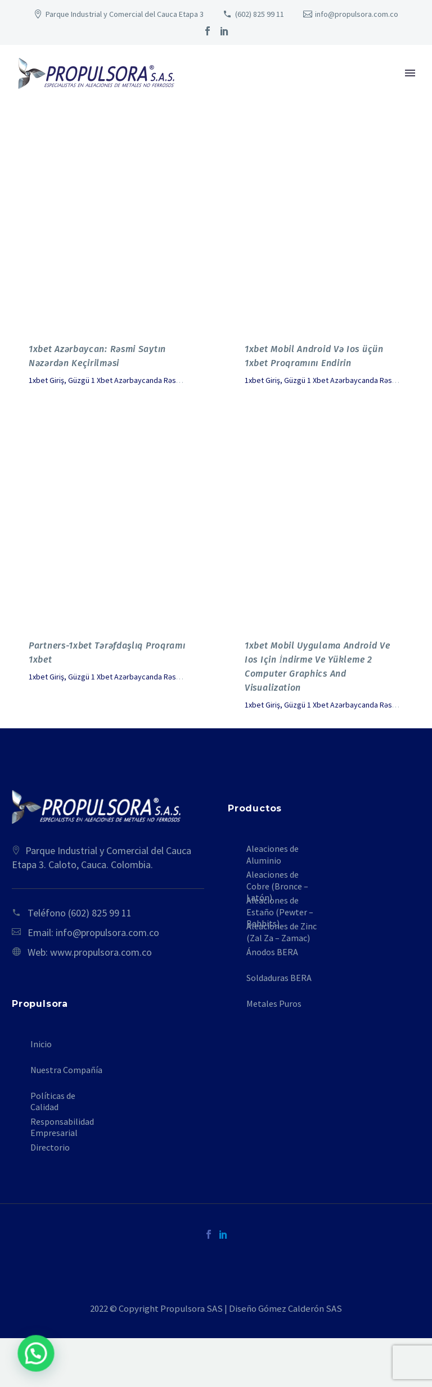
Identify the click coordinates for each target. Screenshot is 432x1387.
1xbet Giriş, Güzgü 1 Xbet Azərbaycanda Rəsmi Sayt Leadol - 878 (135, 380)
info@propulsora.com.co (356, 14)
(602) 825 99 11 (259, 14)
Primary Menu (410, 73)
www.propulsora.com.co (101, 952)
